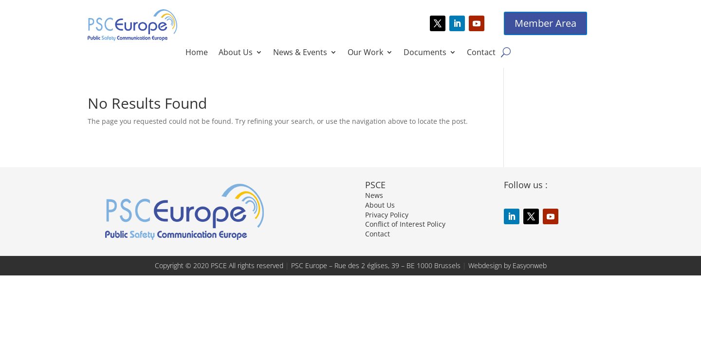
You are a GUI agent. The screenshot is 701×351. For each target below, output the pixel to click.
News (374, 195)
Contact (481, 53)
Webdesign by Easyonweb (507, 265)
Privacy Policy (386, 214)
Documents (425, 53)
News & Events (300, 53)
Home (196, 53)
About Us (236, 53)
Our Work (365, 53)
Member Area (545, 23)
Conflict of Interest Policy (405, 224)
